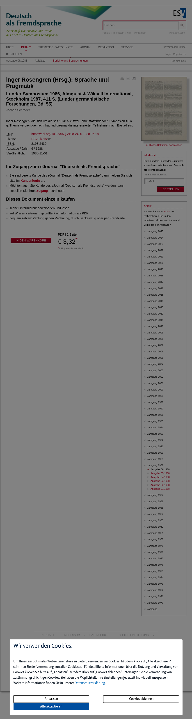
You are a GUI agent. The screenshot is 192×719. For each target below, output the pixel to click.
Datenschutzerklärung (90, 683)
